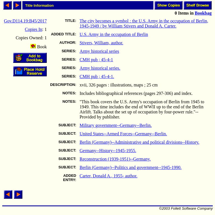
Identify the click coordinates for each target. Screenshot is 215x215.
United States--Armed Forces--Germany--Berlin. (123, 133)
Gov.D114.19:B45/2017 (25, 21)
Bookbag (203, 13)
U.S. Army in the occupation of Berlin (114, 34)
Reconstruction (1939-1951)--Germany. (115, 159)
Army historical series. (100, 68)
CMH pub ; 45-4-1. (97, 76)
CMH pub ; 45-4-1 (96, 59)
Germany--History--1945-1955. (108, 150)
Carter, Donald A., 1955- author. (108, 175)
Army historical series (99, 51)
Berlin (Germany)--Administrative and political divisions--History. (139, 142)
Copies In (33, 29)
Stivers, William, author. (101, 42)
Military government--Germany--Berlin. (116, 125)
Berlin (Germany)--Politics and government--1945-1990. (130, 167)
